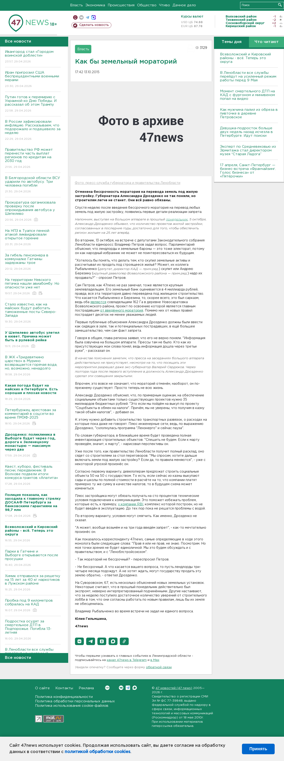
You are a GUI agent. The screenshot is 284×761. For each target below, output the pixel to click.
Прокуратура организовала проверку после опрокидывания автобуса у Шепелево (33, 211)
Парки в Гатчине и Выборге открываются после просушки (33, 558)
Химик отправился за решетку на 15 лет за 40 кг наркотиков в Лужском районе (33, 583)
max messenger (93, 17)
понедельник (177, 219)
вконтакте (81, 17)
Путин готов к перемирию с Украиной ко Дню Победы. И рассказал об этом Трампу (33, 104)
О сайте (42, 688)
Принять (258, 749)
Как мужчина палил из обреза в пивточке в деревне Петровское (249, 113)
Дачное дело (184, 5)
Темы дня (231, 42)
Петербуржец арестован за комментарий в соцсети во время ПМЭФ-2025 (33, 417)
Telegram (128, 688)
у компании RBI (130, 504)
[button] (79, 641)
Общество (146, 5)
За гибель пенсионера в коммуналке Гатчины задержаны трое (33, 262)
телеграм (87, 17)
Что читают (267, 42)
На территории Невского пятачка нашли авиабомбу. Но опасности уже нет (33, 286)
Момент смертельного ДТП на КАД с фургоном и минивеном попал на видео (247, 95)
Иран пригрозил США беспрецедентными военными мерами (33, 79)
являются (98, 302)
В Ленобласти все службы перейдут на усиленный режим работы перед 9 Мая (248, 76)
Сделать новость (94, 25)
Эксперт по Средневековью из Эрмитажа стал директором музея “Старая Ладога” (248, 150)
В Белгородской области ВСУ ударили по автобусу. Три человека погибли (33, 185)
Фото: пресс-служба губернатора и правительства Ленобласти (127, 183)
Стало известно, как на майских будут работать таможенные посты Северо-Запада (33, 313)
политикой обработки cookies (97, 752)
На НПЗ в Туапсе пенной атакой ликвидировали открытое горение (33, 237)
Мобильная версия (75, 17)
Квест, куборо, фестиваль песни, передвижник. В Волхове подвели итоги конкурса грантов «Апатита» (33, 475)
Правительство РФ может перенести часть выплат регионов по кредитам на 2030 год (33, 158)
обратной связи (159, 667)
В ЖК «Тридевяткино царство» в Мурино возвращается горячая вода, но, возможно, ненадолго (33, 366)
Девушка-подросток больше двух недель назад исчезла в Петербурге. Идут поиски (246, 132)
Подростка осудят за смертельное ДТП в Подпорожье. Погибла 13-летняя (33, 630)
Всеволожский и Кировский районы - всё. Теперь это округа (245, 58)
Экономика (95, 5)
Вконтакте (107, 688)
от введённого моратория (121, 310)
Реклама (86, 688)
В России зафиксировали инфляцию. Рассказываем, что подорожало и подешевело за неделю (33, 130)
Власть (76, 5)
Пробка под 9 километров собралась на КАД (33, 605)
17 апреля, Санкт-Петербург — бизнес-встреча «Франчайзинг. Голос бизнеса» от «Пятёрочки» (248, 171)
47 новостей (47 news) (174, 688)
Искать (280, 5)
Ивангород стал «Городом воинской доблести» (33, 57)
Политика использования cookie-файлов (71, 705)
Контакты (64, 688)
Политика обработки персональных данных (75, 701)
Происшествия (121, 5)
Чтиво (164, 5)
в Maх (154, 660)
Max (134, 688)
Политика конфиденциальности (64, 696)
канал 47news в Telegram (127, 660)
